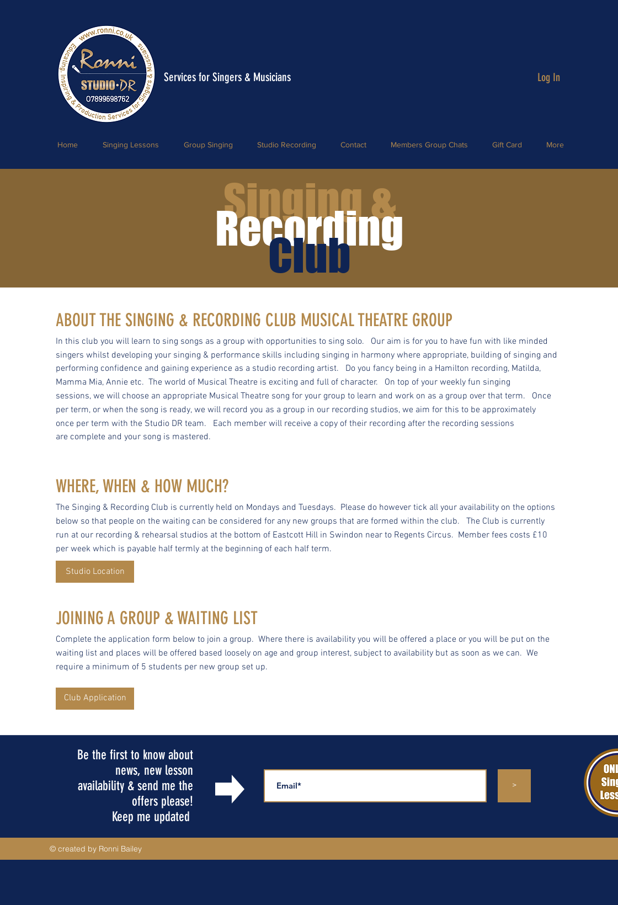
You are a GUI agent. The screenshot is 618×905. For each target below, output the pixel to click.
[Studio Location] (95, 572)
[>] (514, 785)
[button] (95, 699)
